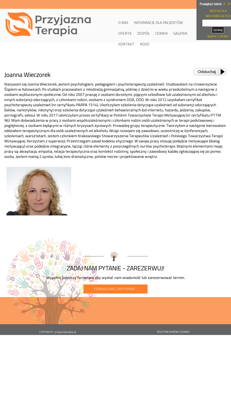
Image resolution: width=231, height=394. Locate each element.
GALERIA (180, 33)
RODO (144, 44)
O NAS (123, 22)
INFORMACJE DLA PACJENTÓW (158, 22)
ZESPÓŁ (143, 33)
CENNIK (161, 33)
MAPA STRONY (218, 36)
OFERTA (124, 33)
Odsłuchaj (207, 71)
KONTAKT (126, 44)
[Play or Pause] (224, 72)
